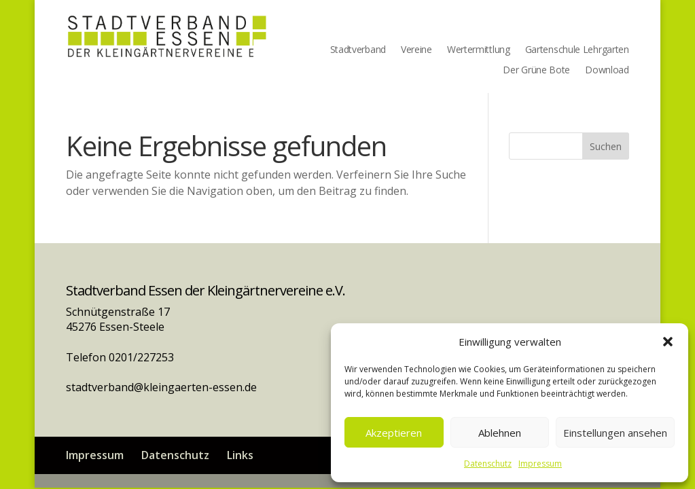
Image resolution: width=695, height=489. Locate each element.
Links (240, 455)
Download (607, 70)
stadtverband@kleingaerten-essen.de (161, 387)
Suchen (606, 146)
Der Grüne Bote (536, 70)
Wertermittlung (478, 50)
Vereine (416, 50)
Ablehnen (499, 432)
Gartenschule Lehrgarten (577, 50)
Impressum (540, 463)
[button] (668, 341)
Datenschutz (488, 463)
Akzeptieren (394, 432)
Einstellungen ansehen (615, 432)
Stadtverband (358, 50)
